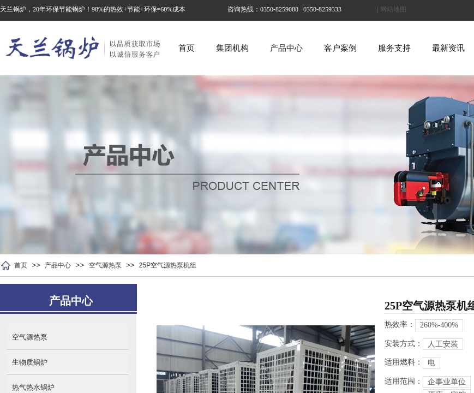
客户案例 (340, 48)
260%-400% (439, 325)
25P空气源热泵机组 (167, 265)
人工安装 (443, 344)
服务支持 (394, 48)
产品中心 (286, 48)
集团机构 (232, 48)
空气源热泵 (105, 265)
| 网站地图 (391, 9)
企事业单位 (447, 382)
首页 (186, 48)
